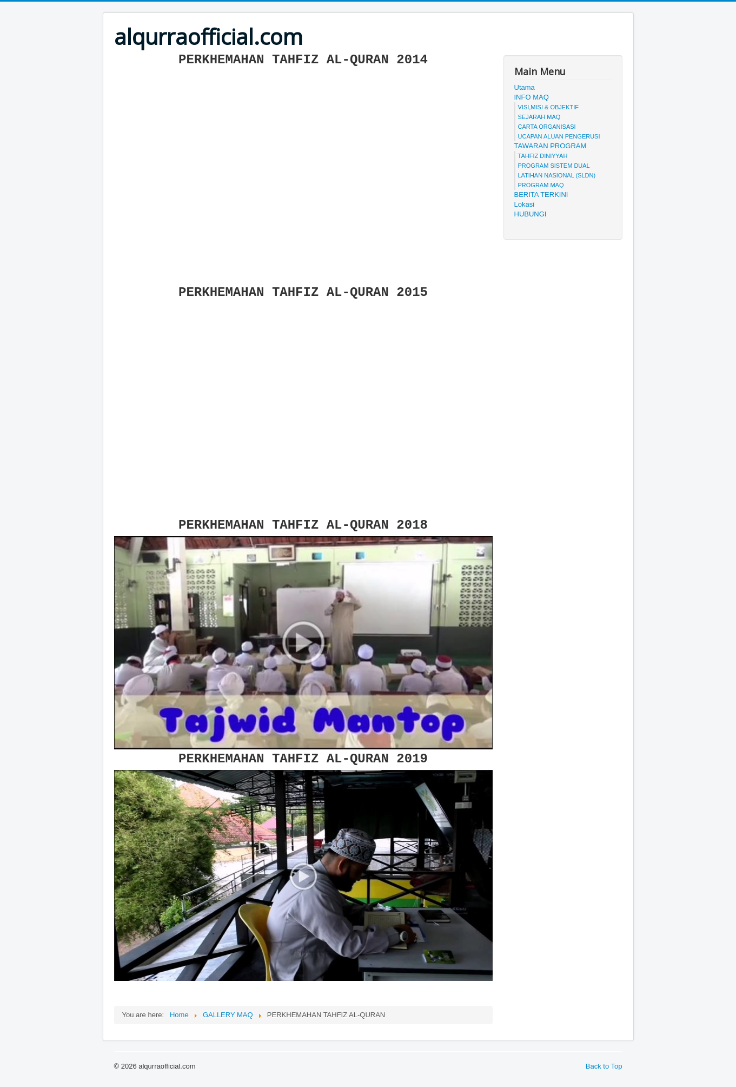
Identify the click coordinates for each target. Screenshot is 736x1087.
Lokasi (524, 204)
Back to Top (604, 1066)
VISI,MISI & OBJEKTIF (548, 107)
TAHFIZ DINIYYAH (543, 156)
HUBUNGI (530, 214)
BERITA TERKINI (541, 194)
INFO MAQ (531, 97)
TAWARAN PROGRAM (550, 146)
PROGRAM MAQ (541, 185)
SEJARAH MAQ (539, 117)
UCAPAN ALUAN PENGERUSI (559, 136)
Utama (524, 87)
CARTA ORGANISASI (547, 126)
